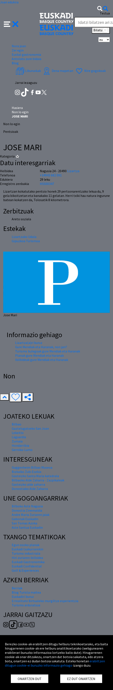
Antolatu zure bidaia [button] (26, 59)
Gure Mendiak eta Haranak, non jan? (41, 347)
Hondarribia (20, 445)
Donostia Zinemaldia (27, 510)
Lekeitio (18, 433)
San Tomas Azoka (24, 523)
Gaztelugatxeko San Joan (30, 428)
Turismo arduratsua (26, 605)
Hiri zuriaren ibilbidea (27, 557)
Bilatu (100, 30)
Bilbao (16, 424)
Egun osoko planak (25, 545)
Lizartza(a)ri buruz (28, 343)
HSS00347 (47, 184)
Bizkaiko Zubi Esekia (26, 472)
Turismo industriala (26, 553)
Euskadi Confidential (27, 566)
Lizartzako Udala (24, 237)
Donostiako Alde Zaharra (30, 489)
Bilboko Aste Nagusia (27, 506)
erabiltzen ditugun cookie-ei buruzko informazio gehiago (55, 663)
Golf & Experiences (25, 570)
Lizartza (73, 171)
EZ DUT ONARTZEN (81, 679)
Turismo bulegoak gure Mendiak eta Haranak (47, 351)
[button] (11, 23)
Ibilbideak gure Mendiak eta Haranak (41, 360)
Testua (105, 13)
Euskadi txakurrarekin (27, 549)
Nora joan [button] (19, 46)
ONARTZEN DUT (29, 679)
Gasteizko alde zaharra (28, 484)
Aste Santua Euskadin (27, 527)
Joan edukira (9, 2)
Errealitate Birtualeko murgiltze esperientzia (45, 601)
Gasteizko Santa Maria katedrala (35, 476)
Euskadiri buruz (23, 596)
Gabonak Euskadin (25, 519)
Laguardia (19, 437)
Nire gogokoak (90, 71)
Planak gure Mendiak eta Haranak (39, 355)
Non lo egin (20, 112)
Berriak (17, 588)
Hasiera (17, 108)
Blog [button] (15, 63)
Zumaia (17, 441)
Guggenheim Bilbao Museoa (32, 467)
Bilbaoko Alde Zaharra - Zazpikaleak (38, 480)
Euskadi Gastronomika (28, 562)
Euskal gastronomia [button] (26, 54)
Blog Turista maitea (26, 592)
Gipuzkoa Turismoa (26, 241)
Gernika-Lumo (22, 450)
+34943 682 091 (51, 175)
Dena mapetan (57, 71)
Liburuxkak (28, 71)
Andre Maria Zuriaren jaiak (30, 514)
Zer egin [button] (18, 50)
